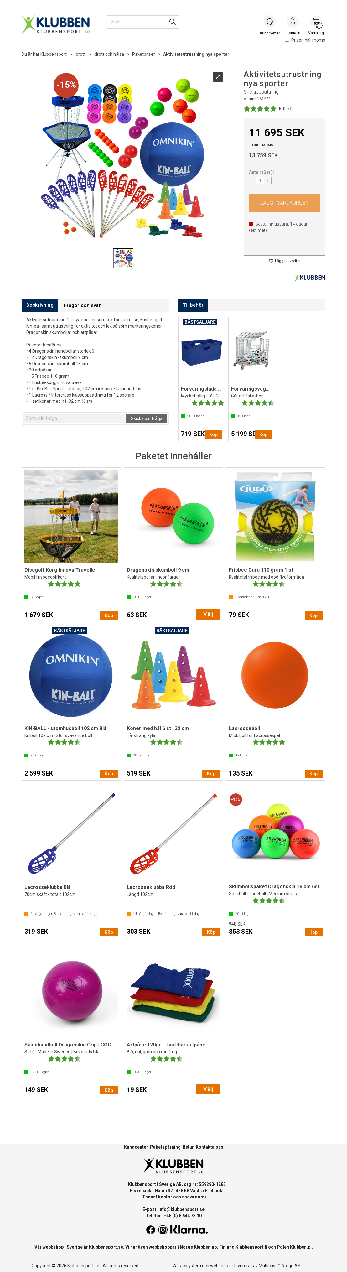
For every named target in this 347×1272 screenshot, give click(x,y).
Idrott (80, 54)
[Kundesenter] (269, 21)
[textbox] (74, 418)
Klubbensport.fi (251, 1246)
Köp (284, 203)
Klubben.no (205, 1246)
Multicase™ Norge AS (279, 1265)
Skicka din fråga (147, 418)
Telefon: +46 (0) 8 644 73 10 (174, 1215)
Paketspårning (165, 1147)
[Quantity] (260, 180)
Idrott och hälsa (109, 54)
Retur (188, 1147)
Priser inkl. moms (305, 40)
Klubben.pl (301, 1246)
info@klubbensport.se (181, 1209)
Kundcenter (136, 1147)
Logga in (293, 22)
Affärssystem (187, 1265)
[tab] (40, 305)
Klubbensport (53, 54)
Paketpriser (143, 54)
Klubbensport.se (106, 1246)
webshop (219, 1265)
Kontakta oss (209, 1147)
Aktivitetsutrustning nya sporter (196, 54)
